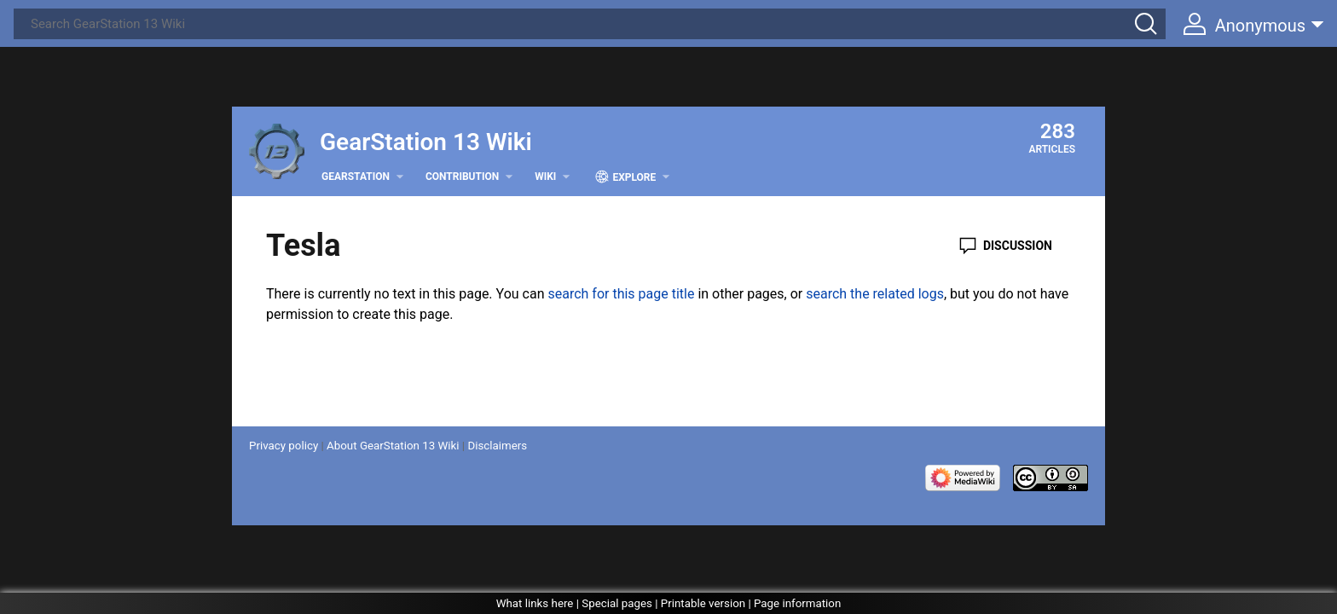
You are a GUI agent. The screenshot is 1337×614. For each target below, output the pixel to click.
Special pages (617, 603)
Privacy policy (283, 445)
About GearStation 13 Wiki (393, 445)
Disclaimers (497, 445)
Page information (797, 603)
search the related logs (875, 294)
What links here (535, 603)
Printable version (703, 603)
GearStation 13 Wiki (426, 142)
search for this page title (620, 294)
